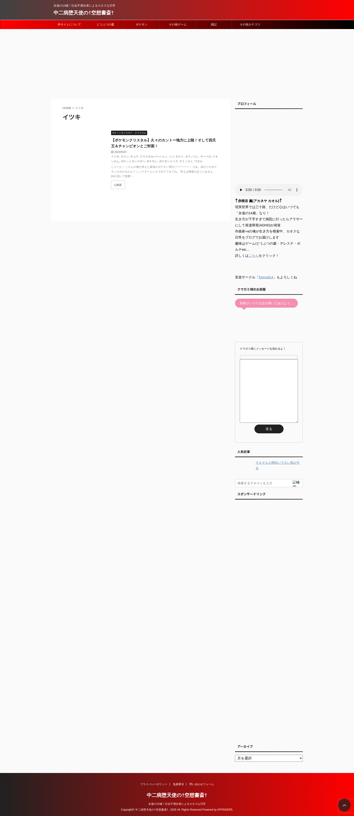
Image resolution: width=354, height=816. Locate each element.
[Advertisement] (177, 63)
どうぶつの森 (105, 24)
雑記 (214, 24)
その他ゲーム (177, 24)
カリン (125, 156)
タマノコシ (192, 156)
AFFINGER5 (224, 809)
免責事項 (178, 784)
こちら (254, 255)
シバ (171, 156)
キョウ (134, 156)
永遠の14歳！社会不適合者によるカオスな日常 (176, 803)
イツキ (115, 156)
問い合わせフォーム (201, 784)
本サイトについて (69, 24)
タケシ (179, 156)
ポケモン (141, 24)
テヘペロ (205, 156)
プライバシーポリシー (153, 784)
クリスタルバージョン (153, 156)
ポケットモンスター (133, 161)
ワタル (198, 161)
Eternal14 (266, 277)
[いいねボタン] (118, 185)
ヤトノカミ (186, 161)
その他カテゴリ (250, 24)
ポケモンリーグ (168, 161)
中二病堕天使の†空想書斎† (84, 13)
